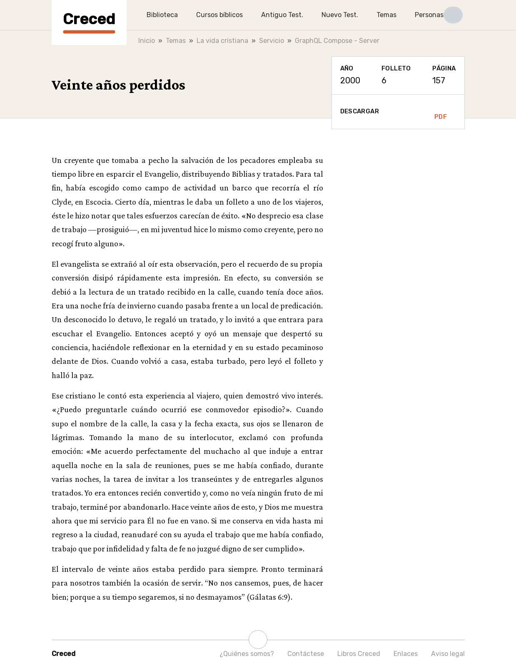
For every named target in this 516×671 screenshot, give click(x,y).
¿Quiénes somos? (246, 654)
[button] (453, 15)
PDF (440, 111)
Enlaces (406, 654)
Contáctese (305, 654)
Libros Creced (358, 654)
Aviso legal (448, 654)
